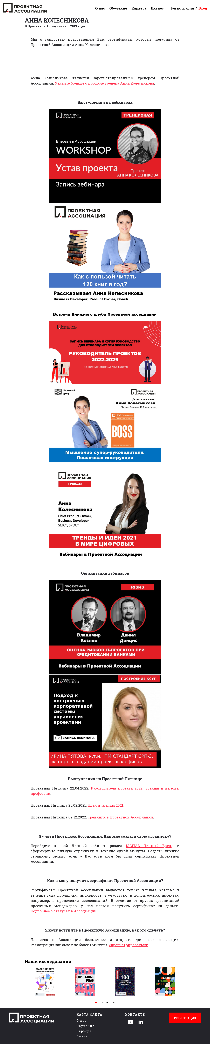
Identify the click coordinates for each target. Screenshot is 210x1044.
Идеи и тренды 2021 (105, 805)
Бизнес (157, 8)
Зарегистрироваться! (128, 944)
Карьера (139, 8)
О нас (100, 8)
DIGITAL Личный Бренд (149, 845)
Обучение (118, 8)
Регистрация (182, 8)
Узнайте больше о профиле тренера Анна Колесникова (104, 83)
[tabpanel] (45, 981)
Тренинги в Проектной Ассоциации (120, 817)
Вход (202, 8)
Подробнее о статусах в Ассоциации (64, 911)
